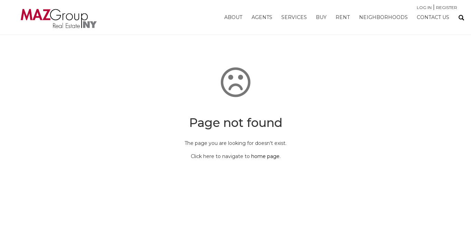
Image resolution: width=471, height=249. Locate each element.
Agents (262, 17)
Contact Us (433, 17)
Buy (321, 17)
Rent (343, 17)
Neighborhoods (383, 17)
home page (265, 156)
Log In (424, 7)
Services (294, 17)
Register (446, 7)
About (233, 17)
